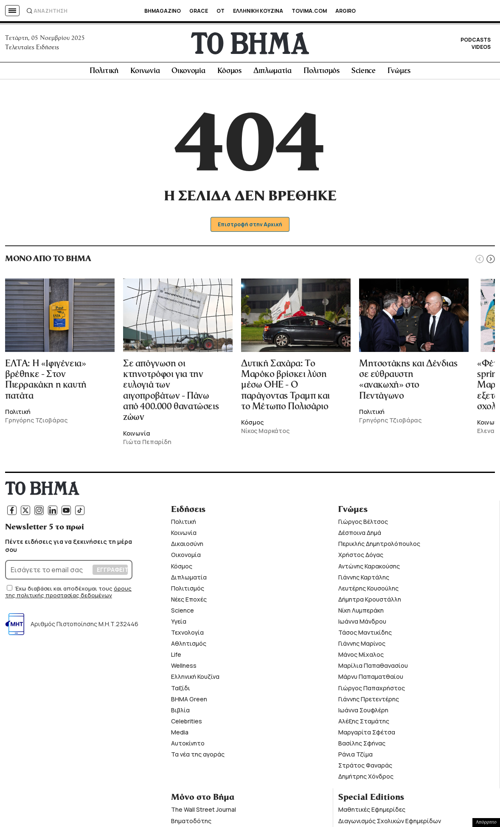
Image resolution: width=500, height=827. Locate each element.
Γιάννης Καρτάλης (363, 579)
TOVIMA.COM (309, 10)
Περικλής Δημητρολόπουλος (379, 545)
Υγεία (178, 623)
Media (179, 734)
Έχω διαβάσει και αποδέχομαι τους (64, 590)
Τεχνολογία (187, 634)
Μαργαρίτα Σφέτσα (366, 734)
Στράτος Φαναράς (365, 767)
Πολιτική (104, 72)
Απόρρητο (486, 822)
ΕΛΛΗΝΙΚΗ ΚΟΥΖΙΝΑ (258, 10)
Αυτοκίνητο (188, 745)
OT (220, 10)
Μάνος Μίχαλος (361, 656)
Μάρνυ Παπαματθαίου (370, 679)
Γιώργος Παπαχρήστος (371, 690)
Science (363, 72)
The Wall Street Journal (203, 811)
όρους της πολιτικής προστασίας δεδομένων (68, 593)
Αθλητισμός (188, 645)
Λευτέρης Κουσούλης (368, 590)
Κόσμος (229, 72)
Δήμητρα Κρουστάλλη (369, 601)
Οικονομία (188, 72)
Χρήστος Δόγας (360, 556)
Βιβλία (180, 712)
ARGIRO (345, 10)
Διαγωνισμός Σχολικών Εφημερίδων (389, 823)
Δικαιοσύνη (187, 545)
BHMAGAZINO (162, 10)
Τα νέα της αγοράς (198, 756)
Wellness (184, 667)
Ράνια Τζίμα (355, 756)
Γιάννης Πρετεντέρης (368, 701)
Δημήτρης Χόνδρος (365, 778)
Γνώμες (399, 72)
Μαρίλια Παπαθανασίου (373, 667)
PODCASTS (476, 40)
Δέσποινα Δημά (359, 534)
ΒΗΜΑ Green (189, 701)
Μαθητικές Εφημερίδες (371, 811)
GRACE (198, 10)
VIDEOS (481, 47)
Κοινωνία (145, 72)
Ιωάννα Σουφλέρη (363, 712)
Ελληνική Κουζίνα (195, 679)
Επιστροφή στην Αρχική (250, 226)
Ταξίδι (180, 690)
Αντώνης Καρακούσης (369, 568)
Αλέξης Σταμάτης (363, 723)
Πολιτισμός (321, 72)
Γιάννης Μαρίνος (361, 645)
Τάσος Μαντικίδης (365, 634)
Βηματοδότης (191, 823)
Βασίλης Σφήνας (361, 745)
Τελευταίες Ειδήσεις (32, 48)
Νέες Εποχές (189, 601)
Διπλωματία (272, 72)
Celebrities (186, 723)
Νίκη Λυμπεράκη (361, 612)
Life (176, 656)
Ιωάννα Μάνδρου (362, 623)
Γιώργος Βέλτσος (363, 523)
